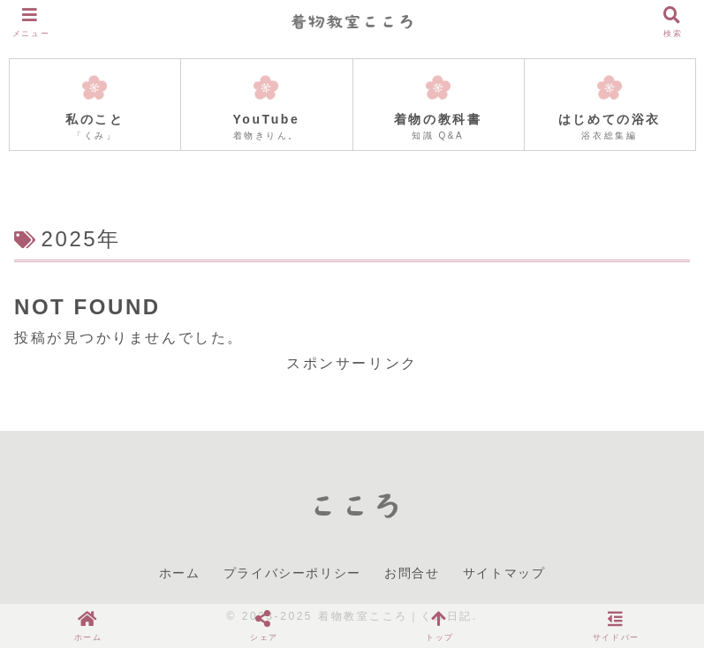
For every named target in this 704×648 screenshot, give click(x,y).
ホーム (180, 573)
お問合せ (411, 573)
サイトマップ (504, 573)
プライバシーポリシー (292, 573)
